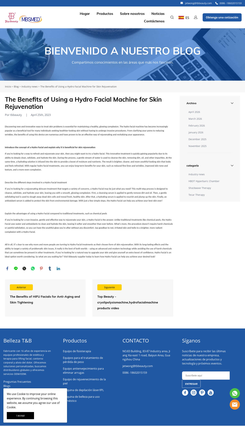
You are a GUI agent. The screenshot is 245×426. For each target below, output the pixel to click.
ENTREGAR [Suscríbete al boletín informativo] (191, 384)
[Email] (206, 376)
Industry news (29, 86)
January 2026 (196, 132)
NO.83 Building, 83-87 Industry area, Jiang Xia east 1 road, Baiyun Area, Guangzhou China (146, 356)
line (16, 268)
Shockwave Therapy (200, 188)
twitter (24, 268)
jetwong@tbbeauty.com (198, 3)
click (122, 54)
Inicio (8, 86)
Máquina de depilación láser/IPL (83, 390)
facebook (7, 268)
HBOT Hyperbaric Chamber (204, 181)
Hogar (85, 14)
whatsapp (33, 268)
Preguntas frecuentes (17, 382)
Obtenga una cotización (222, 17)
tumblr (50, 268)
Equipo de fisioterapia (77, 351)
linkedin (58, 268)
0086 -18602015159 (231, 3)
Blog (16, 86)
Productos (105, 14)
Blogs (6, 386)
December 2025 (197, 139)
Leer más (45, 298)
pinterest (41, 268)
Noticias (158, 14)
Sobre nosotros (132, 14)
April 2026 (194, 112)
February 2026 (197, 125)
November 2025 (198, 146)
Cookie (21, 394)
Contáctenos (154, 21)
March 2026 (195, 118)
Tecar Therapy (197, 194)
